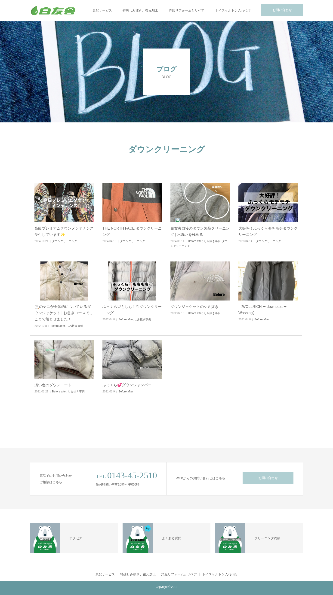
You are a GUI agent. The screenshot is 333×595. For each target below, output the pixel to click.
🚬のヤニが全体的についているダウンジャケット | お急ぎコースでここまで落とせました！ (63, 313)
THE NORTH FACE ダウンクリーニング (132, 231)
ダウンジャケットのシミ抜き (194, 307)
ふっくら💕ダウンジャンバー (126, 385)
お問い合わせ (282, 10)
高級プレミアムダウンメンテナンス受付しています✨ (64, 231)
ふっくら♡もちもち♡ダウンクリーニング (132, 310)
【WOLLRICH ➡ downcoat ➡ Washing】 (262, 310)
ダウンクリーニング (64, 241)
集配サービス (102, 10)
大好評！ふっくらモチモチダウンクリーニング (268, 231)
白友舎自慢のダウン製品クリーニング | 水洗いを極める (200, 231)
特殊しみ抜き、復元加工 (140, 10)
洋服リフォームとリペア (186, 10)
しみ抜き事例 (212, 241)
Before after (195, 241)
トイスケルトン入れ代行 (233, 10)
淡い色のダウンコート (52, 385)
